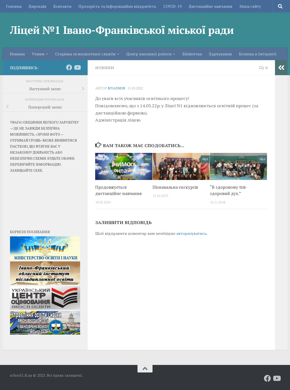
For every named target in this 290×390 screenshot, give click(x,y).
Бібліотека (192, 54)
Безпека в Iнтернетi (257, 54)
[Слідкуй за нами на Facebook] (69, 67)
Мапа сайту (250, 6)
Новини (17, 54)
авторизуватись (191, 233)
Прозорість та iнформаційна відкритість (117, 6)
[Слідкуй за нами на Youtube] (77, 67)
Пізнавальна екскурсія (175, 187)
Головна (14, 6)
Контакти (62, 6)
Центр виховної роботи (149, 54)
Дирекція (37, 6)
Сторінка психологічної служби (85, 54)
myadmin (116, 88)
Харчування (220, 54)
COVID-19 (172, 6)
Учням (38, 54)
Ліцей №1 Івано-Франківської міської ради (122, 30)
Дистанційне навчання (210, 6)
